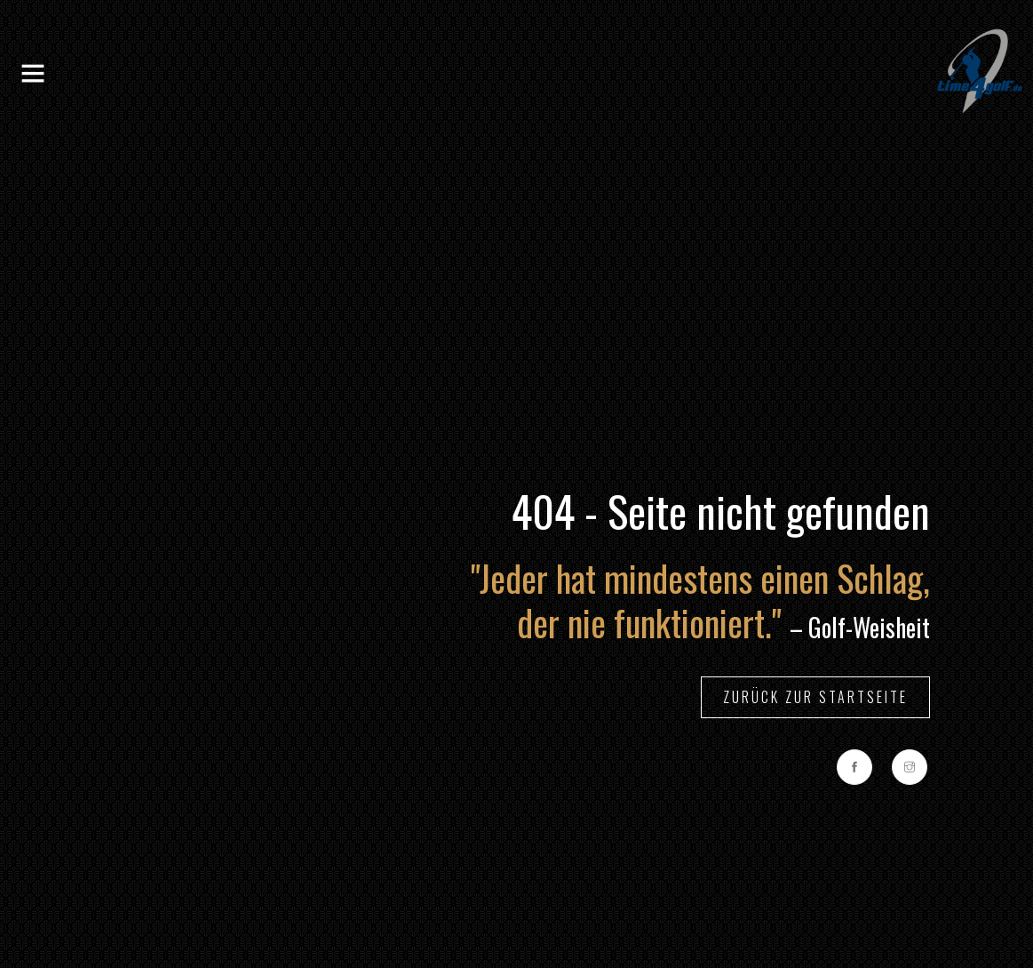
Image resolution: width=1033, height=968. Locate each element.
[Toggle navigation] (33, 74)
